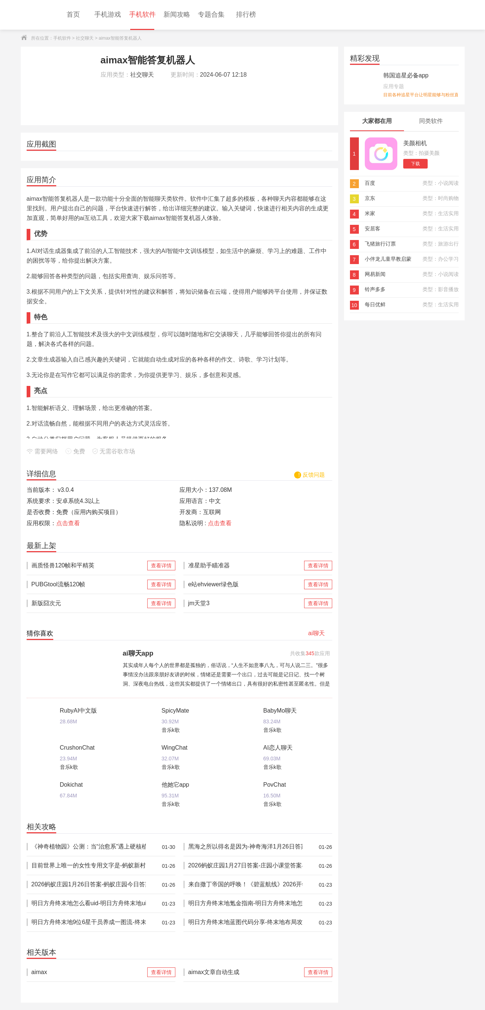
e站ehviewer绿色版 (245, 584)
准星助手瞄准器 (245, 565)
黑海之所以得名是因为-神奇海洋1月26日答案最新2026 (245, 846)
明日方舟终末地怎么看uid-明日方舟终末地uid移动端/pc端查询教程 (88, 903)
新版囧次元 (88, 603)
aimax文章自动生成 (245, 972)
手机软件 (62, 38)
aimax (88, 972)
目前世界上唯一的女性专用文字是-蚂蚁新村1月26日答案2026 (88, 865)
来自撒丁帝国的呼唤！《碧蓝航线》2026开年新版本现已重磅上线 (245, 884)
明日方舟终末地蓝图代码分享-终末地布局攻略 (245, 922)
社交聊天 (85, 38)
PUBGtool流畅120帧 (88, 584)
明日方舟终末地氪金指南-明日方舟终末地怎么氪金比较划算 (245, 903)
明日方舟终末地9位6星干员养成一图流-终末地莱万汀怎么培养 (88, 922)
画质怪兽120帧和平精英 (88, 565)
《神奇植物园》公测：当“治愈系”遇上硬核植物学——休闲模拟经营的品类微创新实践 (88, 846)
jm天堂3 (245, 603)
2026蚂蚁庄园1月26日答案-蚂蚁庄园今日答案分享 (88, 884)
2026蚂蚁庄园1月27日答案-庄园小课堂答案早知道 (245, 865)
